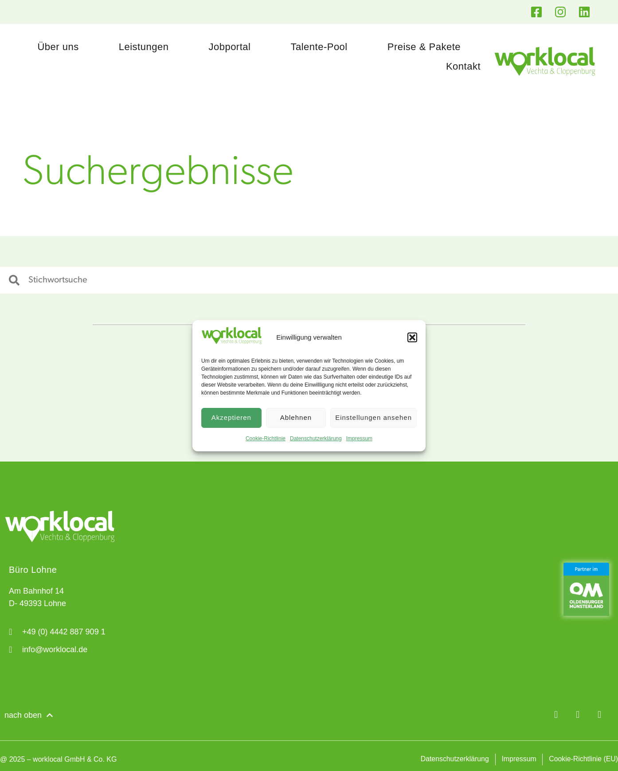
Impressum (359, 438)
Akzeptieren (231, 417)
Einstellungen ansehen (373, 417)
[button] (412, 337)
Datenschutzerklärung (316, 438)
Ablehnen (296, 417)
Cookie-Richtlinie (266, 438)
